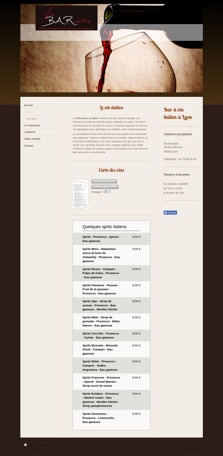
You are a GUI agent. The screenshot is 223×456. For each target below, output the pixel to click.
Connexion (193, 444)
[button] (104, 181)
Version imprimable (37, 445)
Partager (170, 212)
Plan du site (57, 445)
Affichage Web (191, 448)
